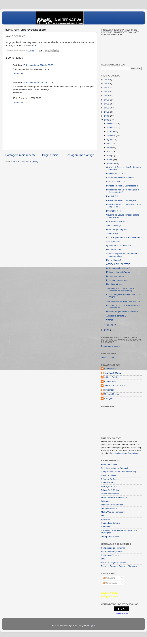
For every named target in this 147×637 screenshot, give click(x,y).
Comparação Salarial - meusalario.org (118, 472)
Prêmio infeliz (112, 196)
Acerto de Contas (109, 464)
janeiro (110, 325)
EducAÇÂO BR (108, 483)
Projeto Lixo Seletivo (110, 523)
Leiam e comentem (115, 276)
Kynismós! (109, 390)
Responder (18, 73)
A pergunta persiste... (116, 316)
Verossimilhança (113, 225)
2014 (106, 96)
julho (109, 143)
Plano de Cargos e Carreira (113, 562)
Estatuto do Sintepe (110, 555)
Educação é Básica (110, 490)
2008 (106, 120)
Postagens (109, 578)
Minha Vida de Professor (112, 512)
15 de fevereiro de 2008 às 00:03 (38, 82)
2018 (106, 79)
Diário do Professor (110, 479)
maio (109, 151)
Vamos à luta (112, 233)
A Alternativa (110, 368)
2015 (106, 92)
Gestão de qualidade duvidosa (120, 178)
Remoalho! (106, 526)
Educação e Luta (109, 486)
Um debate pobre (114, 249)
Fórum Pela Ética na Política (114, 497)
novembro (112, 127)
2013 (106, 100)
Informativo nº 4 (113, 211)
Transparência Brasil (110, 536)
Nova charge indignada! (117, 229)
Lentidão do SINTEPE (116, 174)
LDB (103, 559)
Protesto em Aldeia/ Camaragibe (121, 200)
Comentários (110, 583)
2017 (106, 83)
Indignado (105, 501)
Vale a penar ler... (114, 241)
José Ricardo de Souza (115, 385)
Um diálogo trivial (114, 284)
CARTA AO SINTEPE (116, 182)
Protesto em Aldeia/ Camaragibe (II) (122, 186)
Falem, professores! (110, 494)
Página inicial (50, 155)
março (110, 159)
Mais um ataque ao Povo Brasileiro (122, 312)
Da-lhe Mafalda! (113, 260)
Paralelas (105, 519)
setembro (111, 135)
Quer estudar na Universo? (118, 245)
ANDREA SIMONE (112, 373)
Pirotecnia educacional (116, 280)
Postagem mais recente (20, 155)
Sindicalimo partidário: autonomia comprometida (121, 254)
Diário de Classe (108, 475)
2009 (106, 116)
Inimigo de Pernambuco (112, 505)
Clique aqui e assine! (110, 346)
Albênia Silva (110, 381)
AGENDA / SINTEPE (115, 221)
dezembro (112, 123)
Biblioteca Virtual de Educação (115, 468)
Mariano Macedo (112, 394)
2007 (106, 330)
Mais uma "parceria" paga (118, 272)
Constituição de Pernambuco (114, 548)
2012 (106, 104)
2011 (106, 108)
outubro (110, 131)
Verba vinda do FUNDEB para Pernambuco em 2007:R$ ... (120, 289)
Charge (109, 320)
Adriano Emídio (111, 377)
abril (109, 156)
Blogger (91, 625)
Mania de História (109, 508)
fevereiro (111, 163)
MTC (103, 515)
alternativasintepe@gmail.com (125, 453)
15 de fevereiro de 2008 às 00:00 (38, 65)
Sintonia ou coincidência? (118, 268)
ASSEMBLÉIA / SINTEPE (118, 264)
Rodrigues (109, 398)
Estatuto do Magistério (111, 551)
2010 (106, 112)
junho (109, 147)
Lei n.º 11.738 (107, 357)
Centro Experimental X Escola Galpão (123, 237)
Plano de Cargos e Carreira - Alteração (119, 566)
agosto (110, 139)
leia (35, 45)
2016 (106, 88)
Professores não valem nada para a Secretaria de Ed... (122, 191)
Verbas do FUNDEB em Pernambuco (123, 301)
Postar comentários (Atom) (25, 161)
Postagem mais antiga (80, 155)
